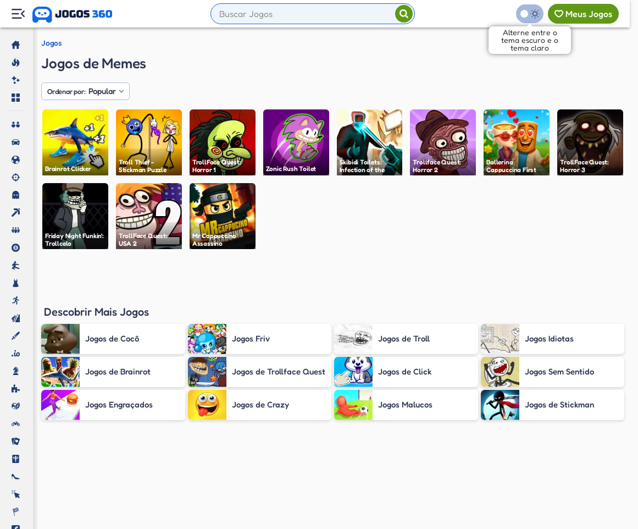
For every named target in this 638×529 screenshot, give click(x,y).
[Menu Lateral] (17, 14)
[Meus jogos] (583, 14)
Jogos (51, 42)
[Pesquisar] (404, 14)
